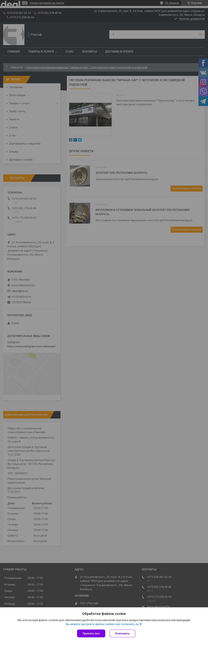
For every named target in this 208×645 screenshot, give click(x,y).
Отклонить (122, 633)
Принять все (91, 633)
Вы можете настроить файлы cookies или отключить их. (102, 624)
